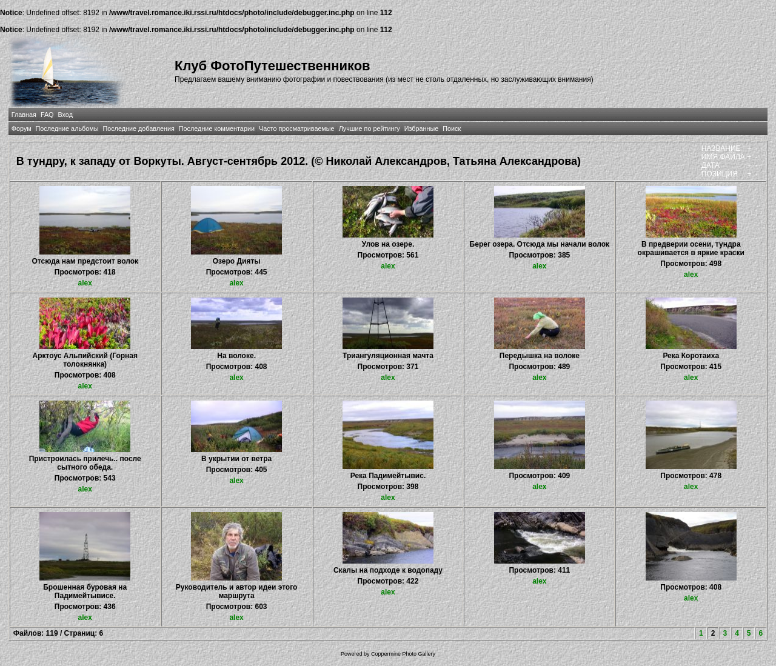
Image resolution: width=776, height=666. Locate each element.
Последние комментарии (217, 128)
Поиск (452, 128)
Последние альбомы (67, 128)
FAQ (47, 114)
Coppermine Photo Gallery (403, 654)
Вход (65, 114)
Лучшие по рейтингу (369, 128)
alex (85, 283)
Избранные (421, 128)
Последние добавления (138, 128)
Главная (24, 114)
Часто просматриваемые (297, 128)
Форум (22, 128)
